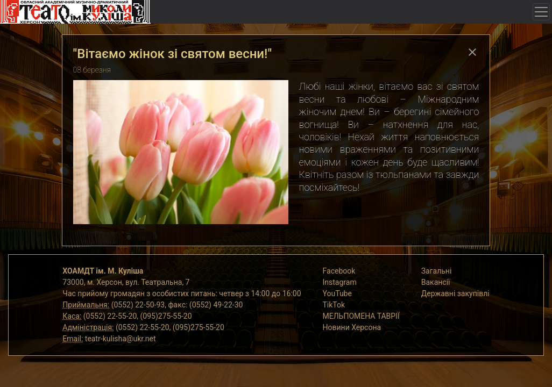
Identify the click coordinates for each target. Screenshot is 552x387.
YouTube (337, 293)
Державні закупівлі (455, 293)
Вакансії (435, 282)
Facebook (339, 271)
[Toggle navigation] (541, 11)
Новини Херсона (352, 327)
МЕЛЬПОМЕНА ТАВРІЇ (361, 316)
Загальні (436, 271)
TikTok (334, 304)
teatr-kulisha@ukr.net (120, 338)
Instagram (340, 282)
